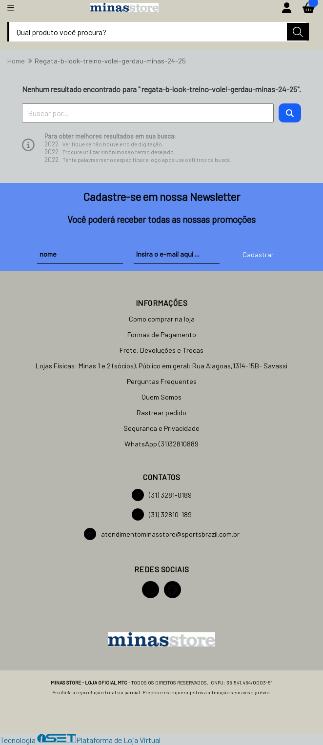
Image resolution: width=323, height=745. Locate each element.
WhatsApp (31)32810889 (161, 444)
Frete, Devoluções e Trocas (161, 350)
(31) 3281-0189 (162, 495)
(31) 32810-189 (162, 514)
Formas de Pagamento (161, 334)
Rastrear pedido (161, 412)
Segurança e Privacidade (161, 428)
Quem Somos (161, 397)
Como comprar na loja (162, 319)
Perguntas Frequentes (162, 381)
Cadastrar (258, 254)
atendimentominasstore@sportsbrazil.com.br (162, 534)
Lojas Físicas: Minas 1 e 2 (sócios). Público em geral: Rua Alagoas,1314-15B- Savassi (161, 366)
